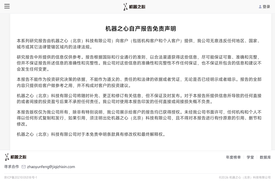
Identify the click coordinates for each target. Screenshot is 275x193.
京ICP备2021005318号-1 (20, 177)
